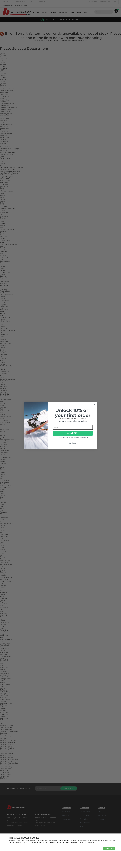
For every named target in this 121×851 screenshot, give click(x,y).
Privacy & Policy (85, 842)
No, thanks (73, 443)
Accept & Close (109, 848)
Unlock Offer (72, 433)
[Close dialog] (94, 404)
